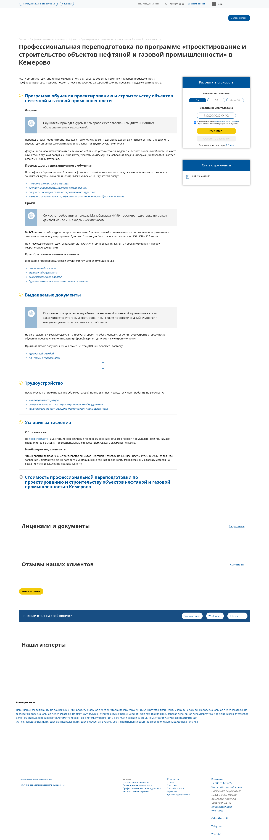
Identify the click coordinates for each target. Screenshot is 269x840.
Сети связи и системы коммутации (142, 717)
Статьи (171, 782)
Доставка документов (178, 794)
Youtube (216, 834)
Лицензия (67, 3)
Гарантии (172, 791)
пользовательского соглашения (226, 121)
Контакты (217, 779)
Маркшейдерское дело (170, 713)
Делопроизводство (45, 717)
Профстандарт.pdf (200, 176)
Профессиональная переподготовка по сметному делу (60, 713)
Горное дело (191, 713)
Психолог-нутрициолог (75, 721)
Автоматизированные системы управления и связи (89, 717)
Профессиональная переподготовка (142, 788)
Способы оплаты (175, 788)
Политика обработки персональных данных (42, 784)
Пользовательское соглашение (35, 778)
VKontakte (217, 810)
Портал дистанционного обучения (38, 3)
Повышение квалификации (137, 785)
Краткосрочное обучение (136, 782)
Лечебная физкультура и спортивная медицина (118, 721)
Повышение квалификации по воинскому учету (45, 710)
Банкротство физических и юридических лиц (171, 710)
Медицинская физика (184, 721)
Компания (173, 779)
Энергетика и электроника (215, 713)
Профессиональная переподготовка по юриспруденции (108, 710)
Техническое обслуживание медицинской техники (125, 713)
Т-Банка (230, 145)
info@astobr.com (221, 806)
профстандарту (38, 438)
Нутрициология (51, 721)
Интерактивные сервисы (136, 791)
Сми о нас (172, 785)
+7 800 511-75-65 (176, 3)
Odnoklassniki (219, 818)
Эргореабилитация (159, 721)
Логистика (28, 717)
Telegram (216, 826)
